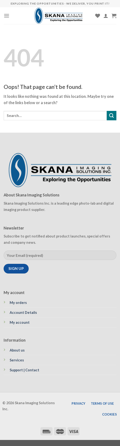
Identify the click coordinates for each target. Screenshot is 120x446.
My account (20, 322)
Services (17, 360)
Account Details (23, 312)
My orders (18, 303)
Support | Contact (24, 370)
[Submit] (111, 116)
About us (17, 350)
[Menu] (7, 16)
